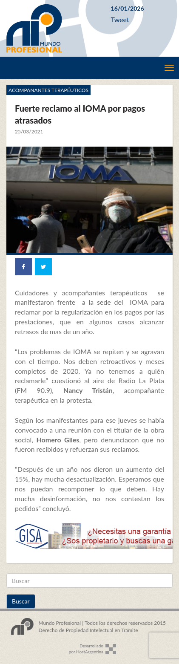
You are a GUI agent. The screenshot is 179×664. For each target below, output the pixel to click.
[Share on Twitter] (43, 266)
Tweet (120, 19)
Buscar (21, 601)
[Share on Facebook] (23, 266)
